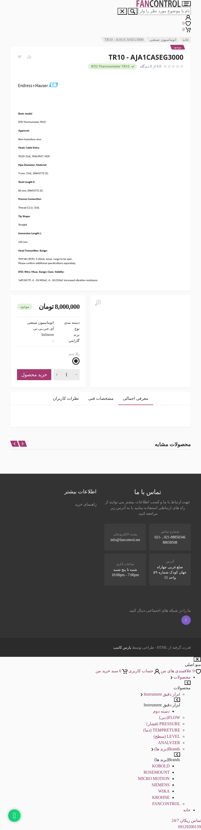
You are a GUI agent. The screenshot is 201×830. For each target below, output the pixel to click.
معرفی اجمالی (135, 398)
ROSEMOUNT (156, 772)
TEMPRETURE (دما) (161, 730)
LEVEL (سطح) (167, 736)
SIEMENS (161, 785)
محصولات (181, 677)
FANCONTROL (166, 803)
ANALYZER (169, 742)
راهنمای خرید (86, 504)
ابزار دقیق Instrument (160, 694)
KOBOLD (161, 766)
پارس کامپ (122, 647)
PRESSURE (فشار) (163, 724)
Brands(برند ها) (166, 749)
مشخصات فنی (101, 398)
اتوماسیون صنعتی (162, 40)
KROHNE (161, 797)
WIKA (164, 791)
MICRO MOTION (154, 778)
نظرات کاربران (66, 398)
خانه (185, 40)
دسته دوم (161, 711)
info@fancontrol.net (125, 540)
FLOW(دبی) (169, 717)
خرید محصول (34, 374)
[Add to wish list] (19, 57)
